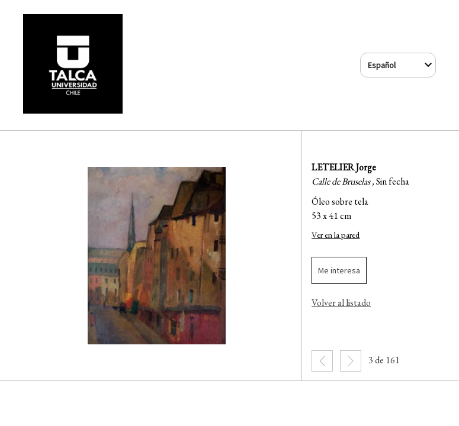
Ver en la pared (336, 234)
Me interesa (339, 270)
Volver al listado (341, 302)
